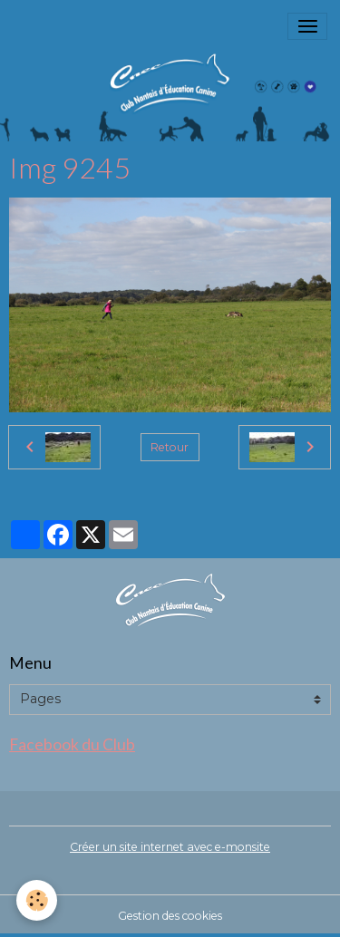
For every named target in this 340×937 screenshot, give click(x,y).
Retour (170, 447)
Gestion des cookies (170, 916)
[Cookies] (36, 900)
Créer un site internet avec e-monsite (170, 847)
